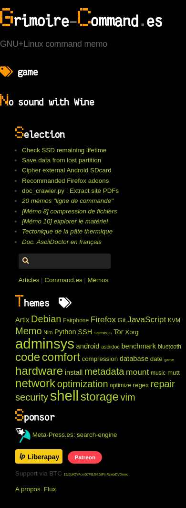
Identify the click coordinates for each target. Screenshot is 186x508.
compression (100, 358)
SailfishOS (103, 333)
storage (100, 396)
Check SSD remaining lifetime (64, 150)
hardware (39, 370)
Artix (22, 320)
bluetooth (169, 346)
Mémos (97, 280)
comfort (61, 356)
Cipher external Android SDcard (66, 170)
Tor (118, 332)
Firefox (103, 319)
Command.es (63, 280)
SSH (85, 332)
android (88, 346)
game (169, 360)
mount (137, 372)
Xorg (131, 332)
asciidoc (110, 346)
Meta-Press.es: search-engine (66, 434)
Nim (47, 332)
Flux (50, 489)
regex (141, 385)
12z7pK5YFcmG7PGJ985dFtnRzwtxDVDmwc (96, 474)
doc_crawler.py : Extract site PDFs (70, 190)
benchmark (138, 346)
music (158, 373)
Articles (29, 280)
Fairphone (76, 320)
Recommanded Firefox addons (65, 180)
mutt (173, 372)
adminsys (44, 343)
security (31, 397)
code (27, 356)
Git (122, 320)
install (74, 372)
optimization (82, 384)
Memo (28, 331)
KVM (174, 320)
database (134, 358)
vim (127, 397)
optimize (120, 385)
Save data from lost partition (61, 160)
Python (65, 332)
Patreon (85, 457)
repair (163, 384)
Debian (46, 319)
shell (64, 395)
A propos (28, 489)
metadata (104, 371)
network (35, 383)
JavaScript (146, 319)
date (156, 358)
